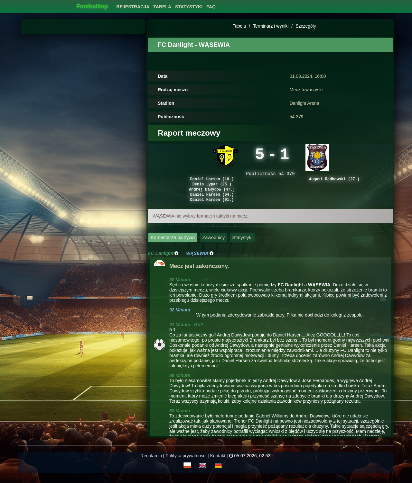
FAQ (211, 6)
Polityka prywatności (185, 463)
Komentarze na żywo (173, 245)
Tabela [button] (162, 6)
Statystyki (242, 245)
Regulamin (151, 463)
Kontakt (217, 463)
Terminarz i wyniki (270, 25)
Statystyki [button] (188, 6)
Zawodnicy (213, 245)
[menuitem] (133, 5)
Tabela (239, 25)
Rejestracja (133, 6)
